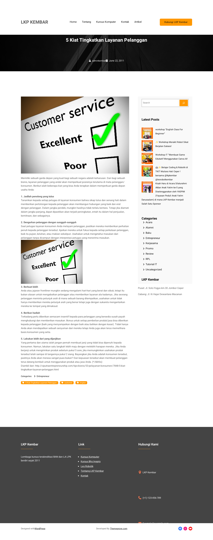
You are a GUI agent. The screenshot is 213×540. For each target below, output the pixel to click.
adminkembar (99, 60)
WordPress (40, 528)
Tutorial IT (151, 264)
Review (150, 254)
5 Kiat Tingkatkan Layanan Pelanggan (41, 382)
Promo (149, 248)
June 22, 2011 (116, 61)
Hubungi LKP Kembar (176, 22)
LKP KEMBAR (34, 22)
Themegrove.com (118, 528)
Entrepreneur (43, 376)
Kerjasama (152, 243)
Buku (148, 233)
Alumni (149, 227)
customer (68, 382)
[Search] (183, 103)
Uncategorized (154, 269)
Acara (149, 222)
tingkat (83, 382)
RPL (148, 259)
